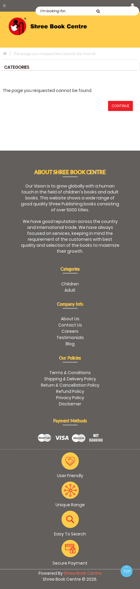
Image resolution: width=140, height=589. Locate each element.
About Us (70, 319)
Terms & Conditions (70, 373)
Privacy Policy (70, 398)
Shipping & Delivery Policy (70, 379)
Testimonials (70, 337)
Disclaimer (70, 404)
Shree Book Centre (83, 573)
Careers (70, 331)
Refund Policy (70, 391)
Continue (120, 105)
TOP (127, 569)
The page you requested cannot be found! (54, 53)
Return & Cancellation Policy (70, 385)
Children (70, 284)
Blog (70, 344)
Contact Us (70, 325)
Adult (70, 290)
